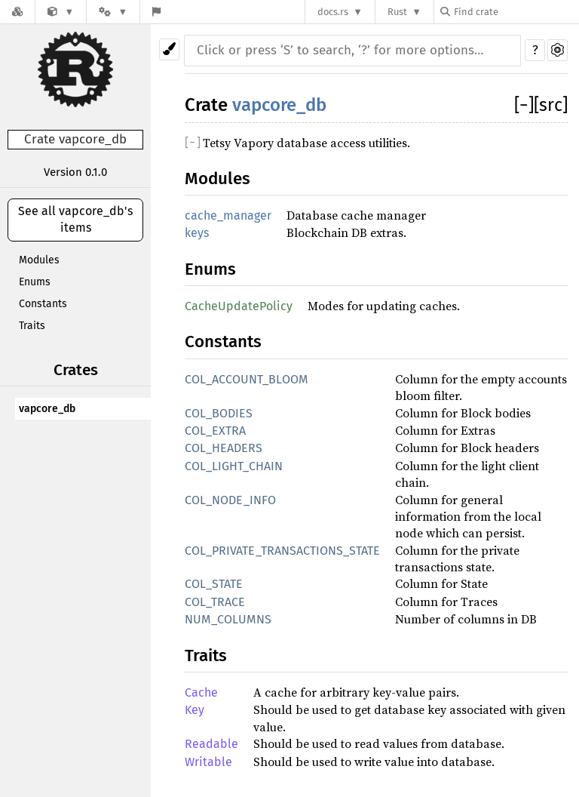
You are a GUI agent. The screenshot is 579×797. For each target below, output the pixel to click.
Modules (39, 260)
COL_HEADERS (223, 448)
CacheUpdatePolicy (239, 306)
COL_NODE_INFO (230, 500)
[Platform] (113, 11)
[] (524, 104)
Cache (201, 692)
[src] (551, 104)
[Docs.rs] (17, 11)
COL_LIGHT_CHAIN (234, 466)
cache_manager (228, 215)
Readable (211, 744)
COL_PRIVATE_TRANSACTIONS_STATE (282, 550)
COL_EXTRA (215, 430)
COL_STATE (214, 584)
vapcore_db (47, 408)
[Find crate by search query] (515, 11)
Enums (35, 281)
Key (194, 710)
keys (197, 233)
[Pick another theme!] (169, 49)
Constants (43, 303)
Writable (208, 762)
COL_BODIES (219, 413)
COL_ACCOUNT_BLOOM (246, 379)
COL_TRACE (215, 602)
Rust (397, 11)
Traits (32, 325)
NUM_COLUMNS (228, 619)
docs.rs (332, 11)
